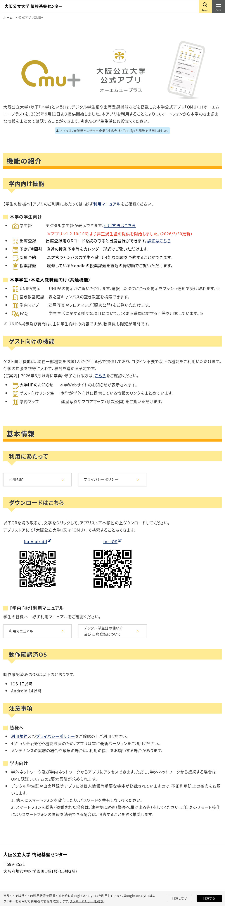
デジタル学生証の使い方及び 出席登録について (103, 631)
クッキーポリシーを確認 (86, 901)
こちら (100, 375)
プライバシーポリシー (101, 479)
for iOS (110, 541)
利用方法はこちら (120, 225)
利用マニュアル (107, 204)
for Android (35, 541)
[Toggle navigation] (218, 6)
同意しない (180, 898)
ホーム (8, 17)
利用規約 (16, 479)
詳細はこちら (159, 240)
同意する (209, 898)
